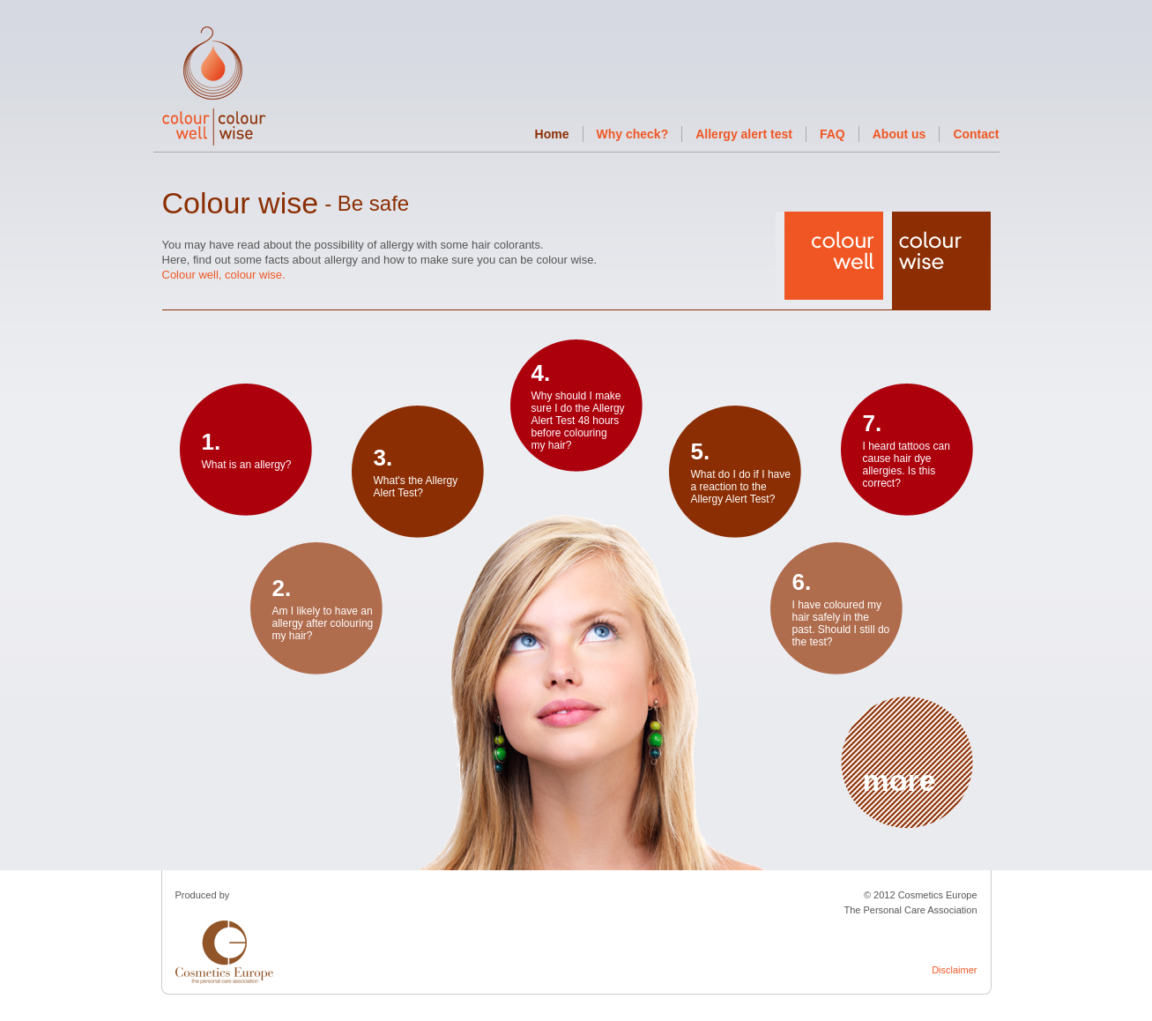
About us (899, 134)
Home (552, 134)
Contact (976, 134)
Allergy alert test (743, 134)
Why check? (633, 134)
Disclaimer (954, 970)
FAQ (832, 134)
